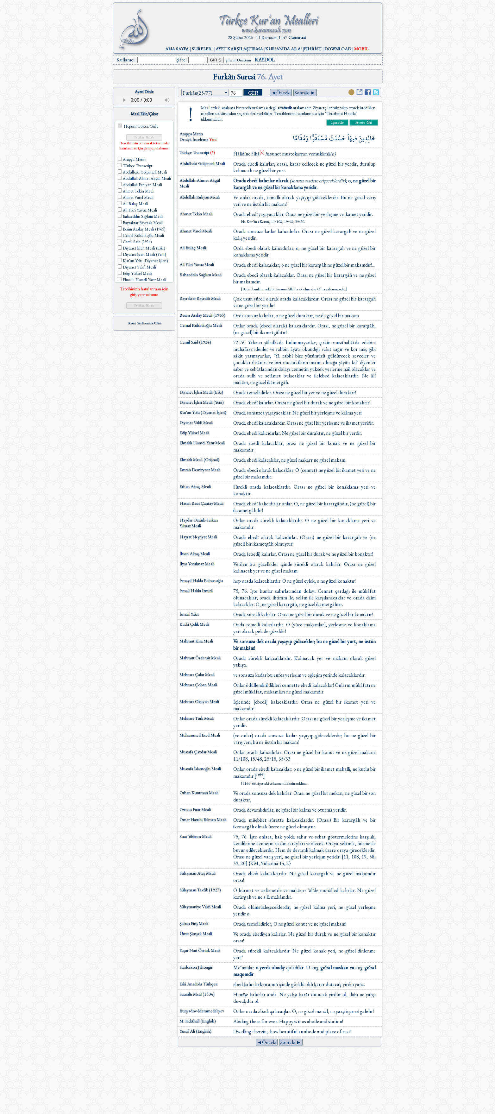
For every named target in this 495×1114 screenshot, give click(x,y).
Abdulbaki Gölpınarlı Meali (202, 163)
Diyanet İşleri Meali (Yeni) (201, 402)
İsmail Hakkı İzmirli (196, 590)
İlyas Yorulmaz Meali (196, 563)
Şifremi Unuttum (238, 60)
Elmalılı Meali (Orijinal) (199, 459)
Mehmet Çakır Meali (197, 674)
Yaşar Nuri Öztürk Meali (199, 950)
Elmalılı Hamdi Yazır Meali (202, 443)
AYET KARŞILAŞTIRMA (239, 49)
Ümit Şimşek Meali (195, 933)
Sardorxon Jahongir (195, 967)
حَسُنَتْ (337, 138)
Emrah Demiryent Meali (199, 469)
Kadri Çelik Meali (194, 624)
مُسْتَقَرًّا (319, 138)
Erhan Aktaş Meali (195, 486)
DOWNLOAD (337, 49)
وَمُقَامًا (300, 138)
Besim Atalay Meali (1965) (202, 315)
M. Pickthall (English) (197, 1021)
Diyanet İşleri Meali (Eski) (201, 392)
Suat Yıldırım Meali (195, 836)
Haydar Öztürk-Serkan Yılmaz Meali (198, 523)
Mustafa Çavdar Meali (198, 752)
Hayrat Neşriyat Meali (198, 537)
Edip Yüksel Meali (194, 432)
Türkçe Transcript (197, 152)
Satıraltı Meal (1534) (197, 994)
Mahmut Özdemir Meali (200, 658)
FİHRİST (312, 49)
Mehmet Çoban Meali (198, 684)
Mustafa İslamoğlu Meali (200, 768)
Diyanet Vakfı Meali (196, 422)
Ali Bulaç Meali (192, 247)
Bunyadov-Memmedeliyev (201, 1011)
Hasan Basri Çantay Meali (201, 503)
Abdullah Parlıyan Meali (199, 197)
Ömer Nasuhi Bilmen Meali (202, 819)
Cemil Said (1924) (195, 342)
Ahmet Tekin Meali (195, 214)
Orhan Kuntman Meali (198, 792)
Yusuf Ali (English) (195, 1031)
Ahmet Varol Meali (195, 231)
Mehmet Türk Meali (196, 718)
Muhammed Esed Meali (199, 735)
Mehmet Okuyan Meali (199, 701)
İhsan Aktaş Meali (194, 553)
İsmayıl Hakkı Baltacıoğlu (201, 580)
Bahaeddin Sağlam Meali (200, 274)
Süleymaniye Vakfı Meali (200, 906)
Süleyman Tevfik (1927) (200, 890)
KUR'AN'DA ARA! (283, 49)
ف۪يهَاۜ (352, 138)
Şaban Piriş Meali (193, 923)
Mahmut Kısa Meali (196, 641)
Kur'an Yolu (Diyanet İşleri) (202, 412)
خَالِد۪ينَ (367, 138)
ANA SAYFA (177, 49)
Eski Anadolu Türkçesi (198, 984)
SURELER (201, 49)
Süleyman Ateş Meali (197, 873)
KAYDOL (265, 59)
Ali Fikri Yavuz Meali (196, 264)
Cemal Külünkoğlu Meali (200, 325)
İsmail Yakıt (189, 614)
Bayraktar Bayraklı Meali (200, 298)
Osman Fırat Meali (195, 809)
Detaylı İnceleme (194, 139)
